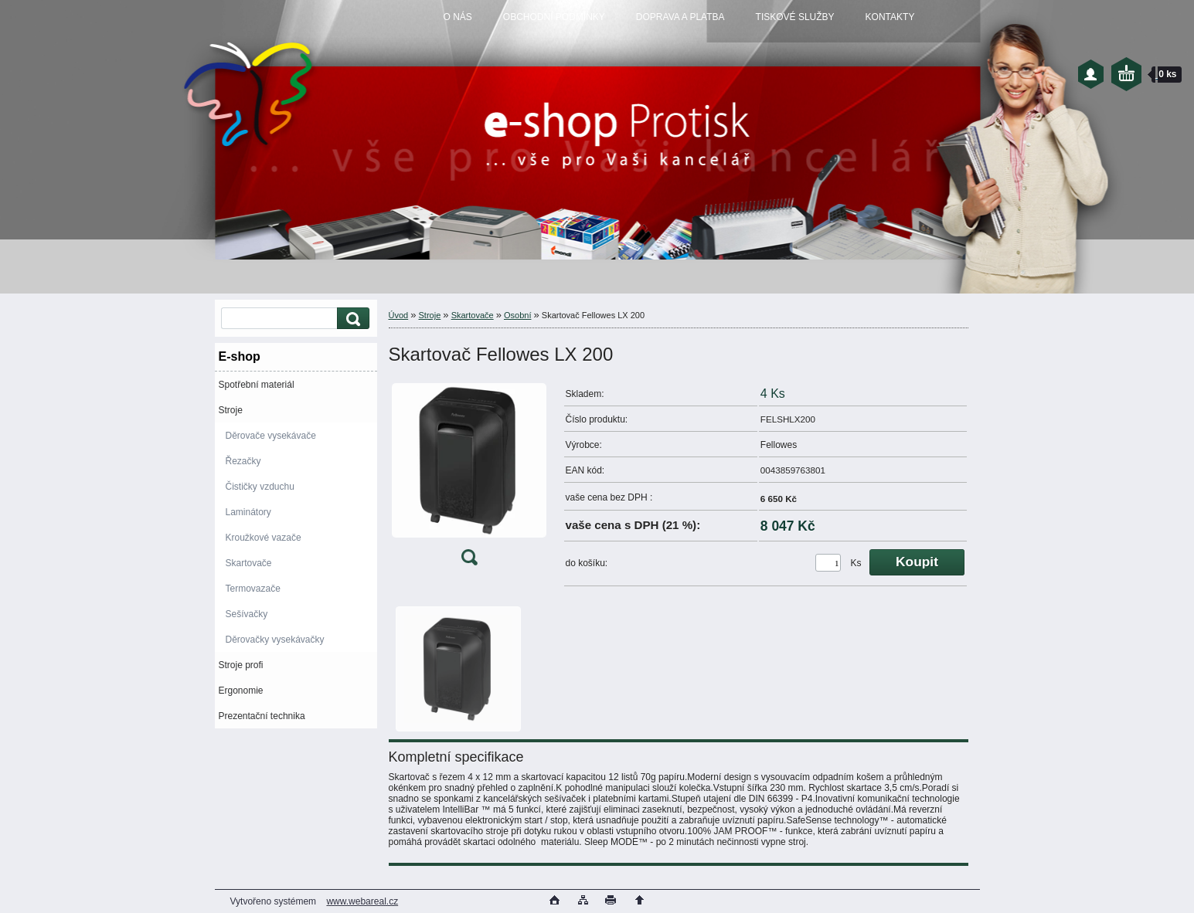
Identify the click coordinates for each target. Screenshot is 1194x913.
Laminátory (248, 512)
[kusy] (828, 563)
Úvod (399, 315)
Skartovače (249, 563)
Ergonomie (241, 690)
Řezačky (243, 461)
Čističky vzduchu (260, 486)
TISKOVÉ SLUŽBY (795, 17)
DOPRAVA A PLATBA (680, 17)
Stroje (231, 410)
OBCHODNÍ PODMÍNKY (554, 17)
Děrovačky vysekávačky (275, 639)
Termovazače (253, 588)
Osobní (517, 315)
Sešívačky (247, 614)
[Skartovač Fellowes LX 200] (469, 477)
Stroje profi (241, 665)
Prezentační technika (262, 716)
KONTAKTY (890, 17)
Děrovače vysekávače (271, 435)
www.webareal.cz (362, 901)
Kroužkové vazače (263, 537)
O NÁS (458, 17)
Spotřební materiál (256, 384)
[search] (351, 318)
